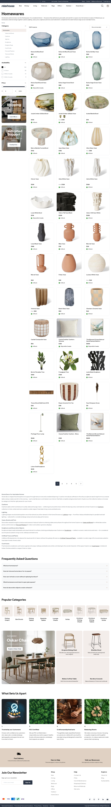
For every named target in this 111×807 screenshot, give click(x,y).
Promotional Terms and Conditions (24, 806)
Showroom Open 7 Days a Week (55, 1)
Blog (102, 778)
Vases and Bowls (9, 33)
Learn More (14, 117)
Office (53, 789)
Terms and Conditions (7, 806)
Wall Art (7, 39)
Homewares (6, 30)
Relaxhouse (96, 805)
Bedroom (54, 783)
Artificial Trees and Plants (68, 538)
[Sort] (99, 27)
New (52, 775)
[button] (70, 1)
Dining (53, 778)
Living (53, 781)
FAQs (75, 778)
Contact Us (14, 144)
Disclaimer (45, 806)
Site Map (52, 806)
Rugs (52, 786)
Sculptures (8, 42)
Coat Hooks (8, 48)
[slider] (2, 86)
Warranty (77, 789)
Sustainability (105, 781)
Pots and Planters (9, 51)
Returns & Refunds (79, 786)
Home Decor (55, 794)
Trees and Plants (9, 54)
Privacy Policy (38, 806)
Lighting (7, 57)
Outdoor (53, 792)
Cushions (7, 36)
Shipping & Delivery (80, 783)
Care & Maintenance (80, 781)
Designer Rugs (9, 45)
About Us (104, 775)
